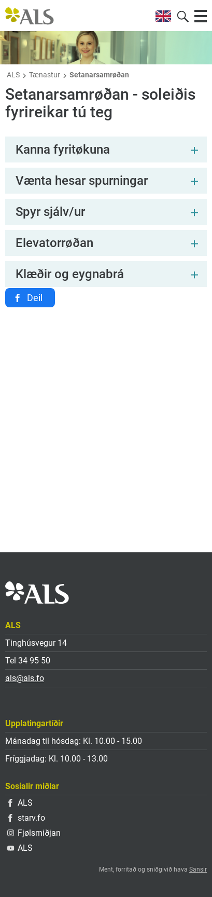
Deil (35, 297)
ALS (13, 75)
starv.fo (26, 818)
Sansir (198, 869)
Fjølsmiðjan (34, 833)
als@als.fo (24, 678)
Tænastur (44, 75)
